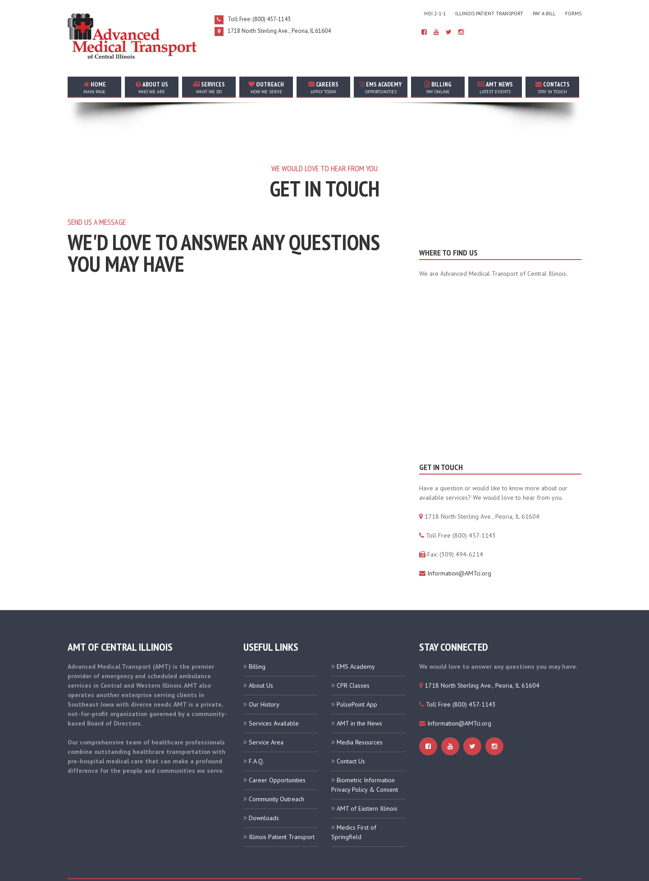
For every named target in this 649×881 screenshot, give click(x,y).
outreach (266, 87)
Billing (438, 87)
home (94, 87)
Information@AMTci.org (459, 543)
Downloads (264, 788)
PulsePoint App (357, 675)
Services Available (274, 693)
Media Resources (360, 712)
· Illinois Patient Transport (487, 13)
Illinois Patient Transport (282, 807)
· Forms (571, 13)
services (209, 87)
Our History (264, 675)
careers (323, 87)
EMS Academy (380, 87)
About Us (261, 656)
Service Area (266, 712)
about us (151, 87)
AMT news (495, 87)
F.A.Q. (256, 731)
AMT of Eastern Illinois (367, 779)
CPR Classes (353, 656)
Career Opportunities (277, 750)
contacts (552, 87)
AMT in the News (359, 693)
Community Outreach (276, 769)
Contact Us (351, 731)
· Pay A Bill (543, 13)
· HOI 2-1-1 (433, 13)
